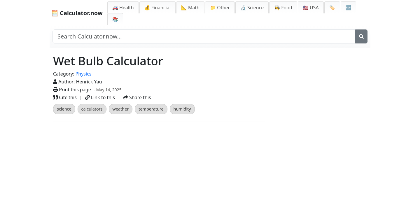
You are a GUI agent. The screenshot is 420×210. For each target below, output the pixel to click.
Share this (137, 97)
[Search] (361, 36)
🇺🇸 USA (311, 7)
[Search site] (204, 36)
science (64, 109)
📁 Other (220, 7)
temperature (151, 109)
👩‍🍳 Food (283, 7)
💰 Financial (157, 7)
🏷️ (332, 7)
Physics (84, 74)
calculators (92, 109)
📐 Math (190, 7)
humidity (182, 109)
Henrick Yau (89, 81)
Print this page (72, 89)
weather (121, 109)
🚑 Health (123, 7)
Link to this (100, 97)
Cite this (65, 97)
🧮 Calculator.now (77, 13)
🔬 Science (252, 7)
